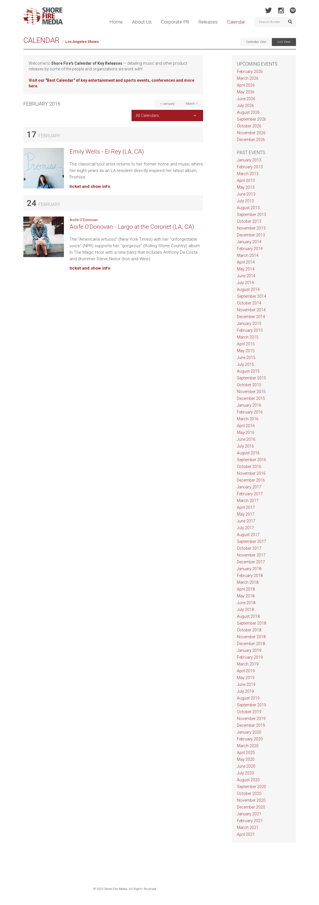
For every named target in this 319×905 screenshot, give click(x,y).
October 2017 (249, 548)
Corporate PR (175, 22)
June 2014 (246, 276)
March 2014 (247, 255)
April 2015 (246, 344)
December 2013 (251, 235)
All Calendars (147, 115)
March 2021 (247, 827)
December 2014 (251, 316)
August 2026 (248, 112)
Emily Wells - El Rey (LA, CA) (107, 151)
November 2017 (251, 555)
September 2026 (251, 119)
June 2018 (246, 602)
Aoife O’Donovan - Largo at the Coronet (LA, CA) (132, 226)
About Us (142, 22)
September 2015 (251, 378)
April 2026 (246, 85)
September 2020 (251, 786)
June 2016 (246, 439)
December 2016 (251, 480)
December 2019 (251, 725)
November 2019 (251, 718)
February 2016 (250, 412)
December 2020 (251, 807)
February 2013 (250, 167)
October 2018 (249, 630)
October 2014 (249, 303)
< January (167, 104)
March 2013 (247, 173)
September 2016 (251, 459)
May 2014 (246, 269)
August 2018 (248, 616)
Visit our (37, 80)
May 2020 (246, 759)
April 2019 (246, 671)
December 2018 (251, 643)
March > (191, 104)
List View (284, 42)
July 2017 (245, 528)
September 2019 (251, 705)
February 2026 (250, 71)
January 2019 (249, 650)
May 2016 (246, 432)
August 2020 (248, 780)
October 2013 (249, 221)
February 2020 (250, 739)
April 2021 (246, 834)
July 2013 (245, 201)
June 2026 (246, 98)
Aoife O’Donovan (84, 220)
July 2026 (245, 105)
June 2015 (246, 357)
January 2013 (249, 160)
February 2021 (250, 820)
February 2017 (250, 494)
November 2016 (251, 473)
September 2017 (251, 541)
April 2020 (246, 752)
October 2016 (249, 466)
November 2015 (251, 391)
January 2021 (249, 814)
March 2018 (247, 582)
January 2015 (249, 323)
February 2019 (250, 657)
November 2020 (251, 800)
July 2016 (245, 446)
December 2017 (251, 562)
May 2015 (246, 350)
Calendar (236, 22)
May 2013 (246, 187)
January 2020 (249, 732)
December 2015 (251, 398)
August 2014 (248, 289)
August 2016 (248, 453)
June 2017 (246, 521)
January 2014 (249, 242)
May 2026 (246, 92)
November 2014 (251, 310)
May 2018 (246, 596)
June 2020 (246, 766)
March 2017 (247, 500)
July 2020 (245, 773)
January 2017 (249, 487)
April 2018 (246, 589)
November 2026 (251, 133)
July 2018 (245, 609)
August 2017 (248, 534)
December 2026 (251, 139)
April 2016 (246, 425)
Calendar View (256, 42)
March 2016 (247, 419)
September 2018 (251, 623)
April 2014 (246, 262)
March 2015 (247, 337)
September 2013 (251, 214)
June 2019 (246, 684)
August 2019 (248, 698)
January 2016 (249, 405)
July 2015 (245, 364)
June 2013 (246, 194)
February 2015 (250, 330)
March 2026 (247, 78)
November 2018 (251, 637)
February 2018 (250, 575)
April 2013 (246, 180)
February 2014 (250, 248)
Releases (208, 22)
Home (116, 22)
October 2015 (249, 385)
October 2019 (249, 711)
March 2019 (247, 664)
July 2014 (245, 282)
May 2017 (246, 514)
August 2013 (248, 207)
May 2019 (246, 677)
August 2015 (248, 371)
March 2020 (247, 746)
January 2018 (249, 568)
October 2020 (249, 793)
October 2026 (249, 126)
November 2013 (251, 228)
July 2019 (245, 691)
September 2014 (251, 296)
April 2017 (246, 507)
